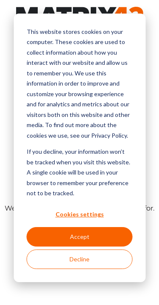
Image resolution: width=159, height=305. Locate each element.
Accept (79, 236)
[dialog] (79, 148)
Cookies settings (80, 214)
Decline (79, 259)
